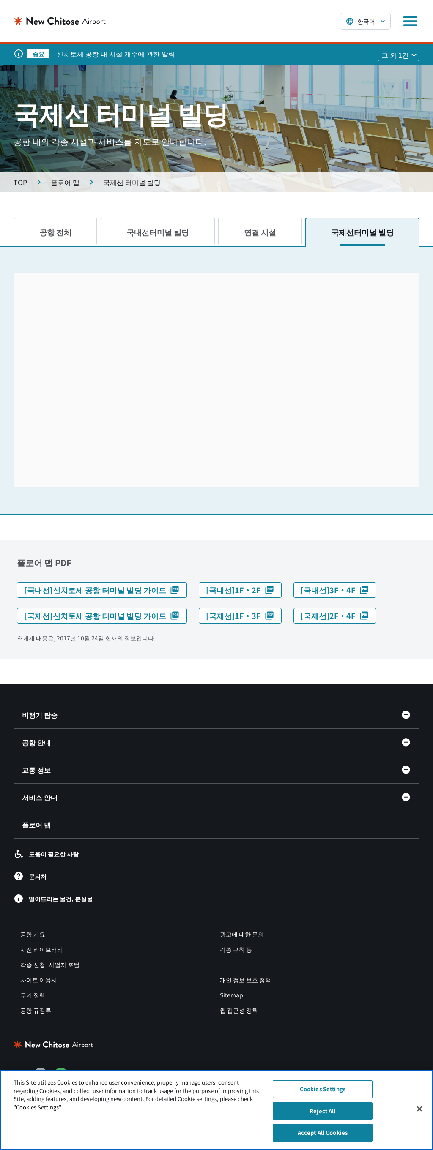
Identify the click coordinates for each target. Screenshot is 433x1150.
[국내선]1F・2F (240, 589)
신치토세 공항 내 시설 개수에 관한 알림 (116, 54)
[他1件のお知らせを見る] (398, 55)
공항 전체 (55, 231)
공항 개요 (32, 934)
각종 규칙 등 (236, 949)
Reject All (322, 1111)
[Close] (419, 1109)
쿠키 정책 (32, 995)
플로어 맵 (36, 825)
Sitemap (231, 995)
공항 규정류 (35, 1010)
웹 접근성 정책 (239, 1010)
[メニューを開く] (410, 21)
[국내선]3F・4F (335, 589)
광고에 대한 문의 (242, 934)
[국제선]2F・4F (335, 615)
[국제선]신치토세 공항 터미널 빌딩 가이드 (102, 615)
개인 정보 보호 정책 (245, 980)
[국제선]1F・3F (240, 615)
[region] (216, 1110)
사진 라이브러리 (41, 949)
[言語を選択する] (365, 21)
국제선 (362, 231)
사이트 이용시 (38, 980)
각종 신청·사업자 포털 (49, 964)
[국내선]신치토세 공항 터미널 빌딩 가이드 (102, 589)
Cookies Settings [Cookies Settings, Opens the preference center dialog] (322, 1089)
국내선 (157, 231)
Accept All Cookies (323, 1132)
